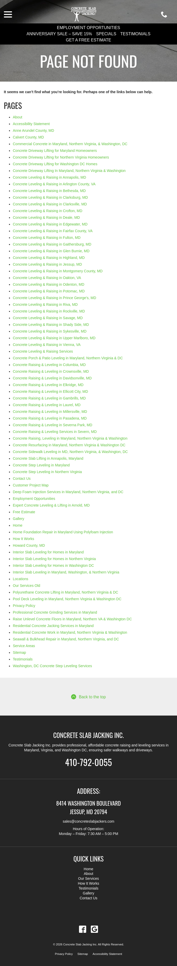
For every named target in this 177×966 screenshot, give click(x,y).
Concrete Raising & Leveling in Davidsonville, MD (52, 378)
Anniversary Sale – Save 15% (59, 34)
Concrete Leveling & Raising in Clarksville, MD (50, 204)
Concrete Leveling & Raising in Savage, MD (48, 318)
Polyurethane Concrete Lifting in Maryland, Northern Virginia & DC (65, 592)
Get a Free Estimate (88, 40)
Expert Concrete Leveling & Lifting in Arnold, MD (51, 505)
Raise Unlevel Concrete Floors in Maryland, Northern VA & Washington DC (72, 619)
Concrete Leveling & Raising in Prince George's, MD (54, 298)
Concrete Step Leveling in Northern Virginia (47, 472)
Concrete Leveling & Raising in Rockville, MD (49, 311)
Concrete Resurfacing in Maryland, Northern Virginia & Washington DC (69, 445)
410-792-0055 (88, 761)
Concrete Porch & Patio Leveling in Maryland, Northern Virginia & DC (68, 358)
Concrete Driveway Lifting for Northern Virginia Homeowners (61, 157)
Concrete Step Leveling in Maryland (41, 465)
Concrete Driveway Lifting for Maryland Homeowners (55, 151)
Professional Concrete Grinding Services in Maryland (55, 612)
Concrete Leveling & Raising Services (43, 351)
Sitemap (19, 652)
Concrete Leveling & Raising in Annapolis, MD (49, 177)
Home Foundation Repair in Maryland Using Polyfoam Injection (63, 532)
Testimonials (135, 34)
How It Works (23, 539)
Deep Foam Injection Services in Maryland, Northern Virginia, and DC (68, 492)
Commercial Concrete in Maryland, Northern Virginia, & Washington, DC (70, 144)
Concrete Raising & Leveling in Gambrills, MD (49, 398)
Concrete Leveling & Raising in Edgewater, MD (50, 224)
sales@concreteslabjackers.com (88, 821)
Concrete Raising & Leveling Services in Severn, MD (55, 432)
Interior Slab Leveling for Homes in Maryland (48, 552)
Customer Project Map (30, 485)
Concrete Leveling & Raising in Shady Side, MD (51, 325)
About (17, 117)
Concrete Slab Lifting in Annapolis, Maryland (48, 458)
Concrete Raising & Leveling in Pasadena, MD (50, 418)
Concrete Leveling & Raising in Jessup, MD (47, 264)
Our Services (88, 878)
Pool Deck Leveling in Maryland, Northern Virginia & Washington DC (67, 599)
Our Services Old (26, 586)
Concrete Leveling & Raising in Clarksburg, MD (50, 197)
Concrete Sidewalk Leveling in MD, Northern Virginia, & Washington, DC (70, 452)
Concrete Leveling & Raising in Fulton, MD (47, 238)
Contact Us (22, 478)
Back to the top (88, 696)
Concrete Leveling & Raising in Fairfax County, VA (53, 231)
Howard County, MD (29, 545)
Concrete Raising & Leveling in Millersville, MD (50, 412)
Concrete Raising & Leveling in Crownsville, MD (51, 371)
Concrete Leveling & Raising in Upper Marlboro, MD (54, 338)
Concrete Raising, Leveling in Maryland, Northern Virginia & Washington (70, 438)
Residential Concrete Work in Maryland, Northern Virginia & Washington (70, 632)
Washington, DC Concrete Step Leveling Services (52, 666)
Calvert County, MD (28, 137)
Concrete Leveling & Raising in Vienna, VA (47, 345)
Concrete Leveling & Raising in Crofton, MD (47, 211)
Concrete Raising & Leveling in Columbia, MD (49, 365)
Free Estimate (24, 512)
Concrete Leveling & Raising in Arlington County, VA (54, 184)
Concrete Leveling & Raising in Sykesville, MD (49, 331)
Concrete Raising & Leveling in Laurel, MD (47, 405)
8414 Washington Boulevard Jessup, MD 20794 (88, 807)
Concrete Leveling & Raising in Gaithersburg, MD (52, 244)
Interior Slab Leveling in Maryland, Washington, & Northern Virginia (66, 572)
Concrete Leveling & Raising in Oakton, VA (47, 278)
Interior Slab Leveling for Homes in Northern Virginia (54, 559)
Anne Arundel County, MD (33, 130)
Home (17, 525)
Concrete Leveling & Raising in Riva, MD (45, 304)
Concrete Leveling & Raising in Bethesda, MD (49, 191)
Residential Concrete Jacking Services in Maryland (53, 626)
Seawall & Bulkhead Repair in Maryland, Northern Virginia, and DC (66, 639)
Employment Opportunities (88, 27)
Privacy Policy (24, 606)
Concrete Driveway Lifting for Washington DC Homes (55, 164)
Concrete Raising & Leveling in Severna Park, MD (52, 425)
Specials (106, 34)
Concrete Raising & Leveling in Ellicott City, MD (50, 391)
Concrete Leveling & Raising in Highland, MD (49, 258)
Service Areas (24, 646)
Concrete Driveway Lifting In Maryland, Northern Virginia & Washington (69, 171)
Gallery (18, 519)
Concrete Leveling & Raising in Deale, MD (46, 217)
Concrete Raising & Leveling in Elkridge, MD (48, 385)
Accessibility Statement (31, 124)
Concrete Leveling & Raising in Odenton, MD (48, 284)
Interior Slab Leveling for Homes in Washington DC (53, 565)
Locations (20, 579)
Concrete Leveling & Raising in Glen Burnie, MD (51, 251)
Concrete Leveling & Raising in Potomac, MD (49, 291)
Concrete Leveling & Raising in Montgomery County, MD (58, 271)
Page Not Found (88, 60)
